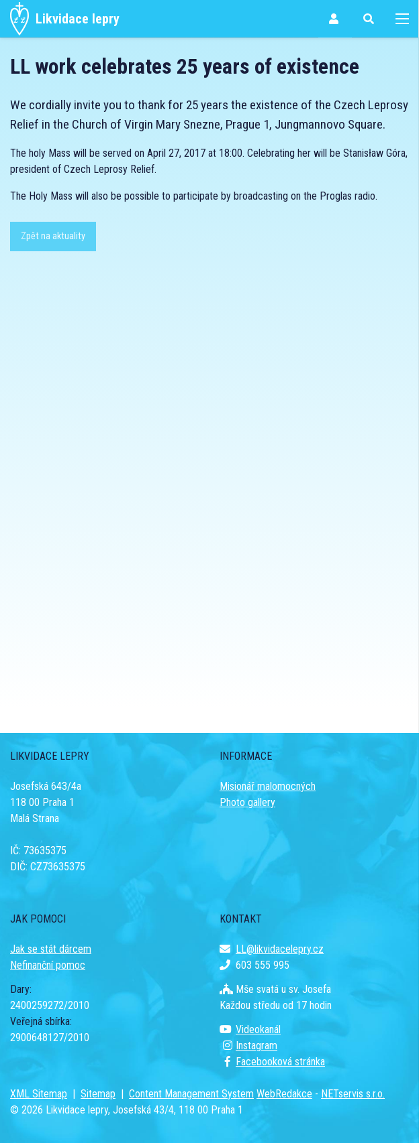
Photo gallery (247, 802)
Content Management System (191, 1093)
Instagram (248, 1045)
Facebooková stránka (272, 1061)
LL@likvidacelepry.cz (272, 949)
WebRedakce (284, 1093)
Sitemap (98, 1093)
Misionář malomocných (268, 786)
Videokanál (250, 1029)
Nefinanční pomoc (47, 965)
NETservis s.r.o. (353, 1093)
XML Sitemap (38, 1093)
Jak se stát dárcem (50, 949)
